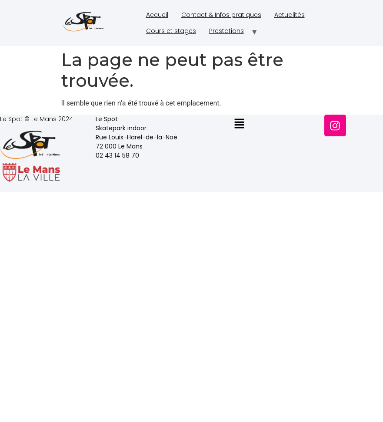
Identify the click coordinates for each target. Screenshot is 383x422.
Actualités (289, 14)
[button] (239, 124)
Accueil (157, 14)
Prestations (226, 30)
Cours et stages (171, 30)
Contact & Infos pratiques (221, 14)
